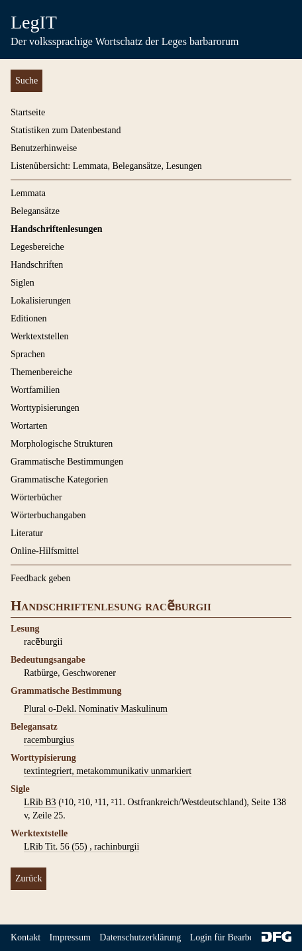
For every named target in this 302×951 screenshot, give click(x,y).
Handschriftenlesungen (56, 229)
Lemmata (28, 193)
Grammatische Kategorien (59, 479)
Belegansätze (35, 211)
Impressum (70, 937)
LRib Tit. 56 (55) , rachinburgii (81, 847)
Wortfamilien (35, 390)
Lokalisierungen (41, 301)
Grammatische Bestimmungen (67, 462)
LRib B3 (40, 802)
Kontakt (25, 937)
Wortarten (29, 426)
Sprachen (28, 354)
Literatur (27, 533)
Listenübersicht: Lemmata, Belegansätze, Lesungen (106, 166)
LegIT (34, 22)
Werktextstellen (40, 336)
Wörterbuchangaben (48, 515)
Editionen (28, 318)
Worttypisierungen (45, 408)
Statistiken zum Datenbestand (66, 130)
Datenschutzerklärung (140, 937)
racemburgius (49, 740)
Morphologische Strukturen (62, 444)
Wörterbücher (36, 497)
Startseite (28, 112)
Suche (26, 80)
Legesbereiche (37, 247)
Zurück (28, 878)
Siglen (22, 283)
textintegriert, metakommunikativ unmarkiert (107, 771)
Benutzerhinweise (44, 148)
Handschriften (37, 265)
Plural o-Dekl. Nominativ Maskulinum (96, 709)
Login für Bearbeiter (228, 937)
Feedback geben (41, 578)
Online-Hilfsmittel (45, 551)
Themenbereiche (41, 372)
